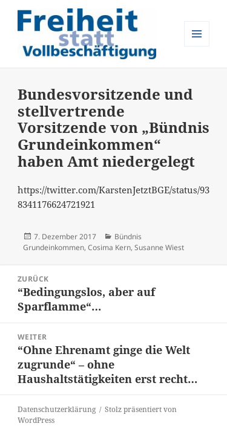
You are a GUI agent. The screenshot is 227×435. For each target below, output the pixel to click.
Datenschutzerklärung (57, 409)
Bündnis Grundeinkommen (82, 242)
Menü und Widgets (197, 46)
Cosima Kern (109, 247)
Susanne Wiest (159, 247)
